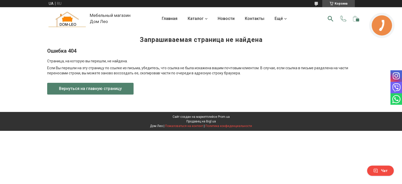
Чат (380, 170)
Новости (226, 18)
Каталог (196, 18)
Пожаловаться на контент (184, 126)
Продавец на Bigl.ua (201, 121)
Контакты (254, 18)
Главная (169, 18)
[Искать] (330, 19)
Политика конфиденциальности (228, 126)
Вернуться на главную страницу (90, 88)
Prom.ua (224, 117)
